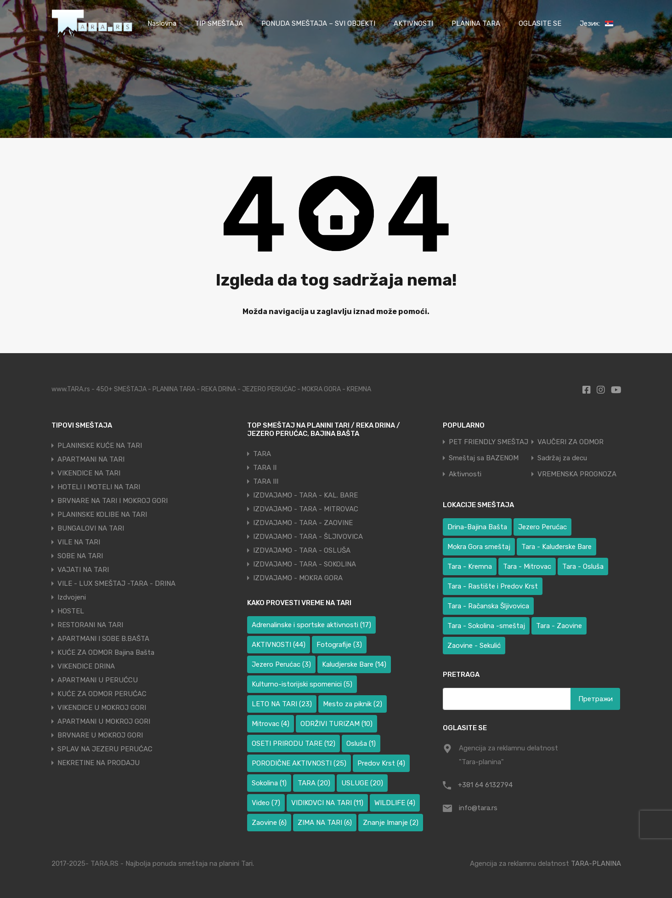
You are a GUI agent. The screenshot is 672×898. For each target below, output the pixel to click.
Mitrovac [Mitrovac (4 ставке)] (270, 724)
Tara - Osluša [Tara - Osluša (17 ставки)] (583, 566)
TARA (262, 454)
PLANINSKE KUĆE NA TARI (99, 445)
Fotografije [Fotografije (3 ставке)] (339, 645)
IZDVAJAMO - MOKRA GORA (298, 578)
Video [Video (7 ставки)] (266, 803)
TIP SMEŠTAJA (219, 23)
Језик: (596, 23)
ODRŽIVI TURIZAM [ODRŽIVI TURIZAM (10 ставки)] (336, 724)
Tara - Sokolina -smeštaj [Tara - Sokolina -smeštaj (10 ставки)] (486, 626)
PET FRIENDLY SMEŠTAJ (488, 442)
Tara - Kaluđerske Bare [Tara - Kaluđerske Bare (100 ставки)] (556, 547)
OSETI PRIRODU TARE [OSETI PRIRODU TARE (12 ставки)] (293, 743)
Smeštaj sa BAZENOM (484, 458)
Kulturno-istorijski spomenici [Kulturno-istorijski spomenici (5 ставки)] (302, 684)
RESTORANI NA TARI (90, 625)
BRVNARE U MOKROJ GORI (100, 735)
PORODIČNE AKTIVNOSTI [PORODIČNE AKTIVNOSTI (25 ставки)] (299, 763)
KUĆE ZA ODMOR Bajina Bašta (105, 652)
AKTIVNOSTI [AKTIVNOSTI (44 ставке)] (278, 645)
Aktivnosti (465, 474)
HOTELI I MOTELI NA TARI (98, 487)
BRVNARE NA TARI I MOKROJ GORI (112, 501)
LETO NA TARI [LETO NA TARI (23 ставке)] (282, 704)
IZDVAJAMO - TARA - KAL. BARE (305, 495)
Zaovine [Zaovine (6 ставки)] (269, 822)
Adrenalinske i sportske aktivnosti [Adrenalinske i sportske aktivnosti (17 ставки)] (311, 625)
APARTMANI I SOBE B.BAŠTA (103, 639)
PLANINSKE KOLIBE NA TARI (102, 514)
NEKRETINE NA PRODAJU (98, 763)
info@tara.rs (478, 808)
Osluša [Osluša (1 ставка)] (361, 743)
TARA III (265, 481)
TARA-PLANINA (596, 863)
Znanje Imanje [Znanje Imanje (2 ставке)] (390, 822)
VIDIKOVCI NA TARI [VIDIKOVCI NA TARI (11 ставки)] (327, 803)
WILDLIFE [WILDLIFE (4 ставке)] (394, 803)
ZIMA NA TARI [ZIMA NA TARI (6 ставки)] (325, 822)
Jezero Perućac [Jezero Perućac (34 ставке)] (542, 527)
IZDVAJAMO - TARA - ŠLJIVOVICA (308, 536)
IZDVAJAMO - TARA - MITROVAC (305, 509)
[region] (119, 831)
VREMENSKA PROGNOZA (576, 474)
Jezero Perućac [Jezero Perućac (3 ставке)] (281, 664)
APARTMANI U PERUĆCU (97, 680)
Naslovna (161, 23)
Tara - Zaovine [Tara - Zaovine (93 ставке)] (559, 626)
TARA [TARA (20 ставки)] (314, 783)
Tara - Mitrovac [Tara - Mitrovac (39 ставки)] (527, 566)
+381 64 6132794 (485, 785)
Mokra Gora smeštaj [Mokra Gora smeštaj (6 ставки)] (478, 547)
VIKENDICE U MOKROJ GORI (101, 708)
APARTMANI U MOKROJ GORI (103, 721)
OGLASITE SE (540, 23)
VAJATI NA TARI (83, 570)
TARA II (265, 467)
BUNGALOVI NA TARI (90, 528)
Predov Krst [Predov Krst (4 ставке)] (381, 763)
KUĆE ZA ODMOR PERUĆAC (102, 694)
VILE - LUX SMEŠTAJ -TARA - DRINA (116, 583)
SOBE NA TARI (80, 556)
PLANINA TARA (476, 23)
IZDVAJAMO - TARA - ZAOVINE (303, 523)
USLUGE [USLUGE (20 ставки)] (362, 783)
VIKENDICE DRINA (86, 666)
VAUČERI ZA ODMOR (570, 442)
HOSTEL (70, 611)
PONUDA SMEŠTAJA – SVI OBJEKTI (318, 23)
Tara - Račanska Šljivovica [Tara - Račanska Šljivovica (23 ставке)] (488, 606)
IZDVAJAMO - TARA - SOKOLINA (304, 564)
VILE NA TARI (78, 542)
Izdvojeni (71, 597)
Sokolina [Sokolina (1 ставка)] (269, 783)
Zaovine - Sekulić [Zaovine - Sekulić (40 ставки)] (474, 645)
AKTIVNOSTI (413, 23)
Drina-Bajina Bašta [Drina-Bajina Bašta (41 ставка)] (477, 527)
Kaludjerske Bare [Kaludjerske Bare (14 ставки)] (354, 664)
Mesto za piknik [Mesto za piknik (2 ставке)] (352, 704)
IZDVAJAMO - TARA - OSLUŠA (301, 550)
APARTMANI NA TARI (90, 459)
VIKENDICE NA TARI (88, 473)
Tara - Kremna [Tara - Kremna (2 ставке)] (469, 566)
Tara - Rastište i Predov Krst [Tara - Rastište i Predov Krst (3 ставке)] (492, 586)
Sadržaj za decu (562, 458)
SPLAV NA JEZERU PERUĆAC (104, 749)
